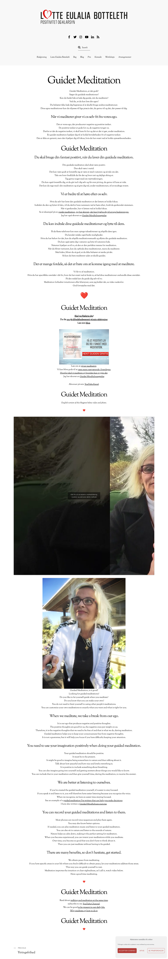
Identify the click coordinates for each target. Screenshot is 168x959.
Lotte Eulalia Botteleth (60, 57)
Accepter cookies (127, 951)
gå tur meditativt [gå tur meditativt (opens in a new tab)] (88, 366)
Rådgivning (42, 57)
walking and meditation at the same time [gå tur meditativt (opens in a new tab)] (89, 900)
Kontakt (98, 57)
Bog (75, 57)
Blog (82, 57)
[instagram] (80, 37)
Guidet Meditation (83, 81)
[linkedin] (92, 37)
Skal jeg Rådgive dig (83, 316)
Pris (89, 57)
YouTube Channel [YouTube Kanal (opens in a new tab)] (91, 903)
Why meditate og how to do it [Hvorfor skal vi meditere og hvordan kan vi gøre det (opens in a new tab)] (84, 910)
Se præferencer (156, 951)
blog (88, 323)
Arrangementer (124, 57)
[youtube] (86, 37)
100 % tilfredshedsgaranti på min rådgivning (87, 319)
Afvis (142, 951)
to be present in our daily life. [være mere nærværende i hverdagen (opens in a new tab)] (91, 907)
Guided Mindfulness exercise (93, 804)
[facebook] (69, 37)
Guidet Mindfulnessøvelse (94, 215)
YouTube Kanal (92, 384)
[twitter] (75, 37)
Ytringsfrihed (44, 950)
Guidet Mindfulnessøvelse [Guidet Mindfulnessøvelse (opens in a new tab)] (92, 376)
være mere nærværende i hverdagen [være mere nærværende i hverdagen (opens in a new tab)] (94, 369)
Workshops (110, 57)
